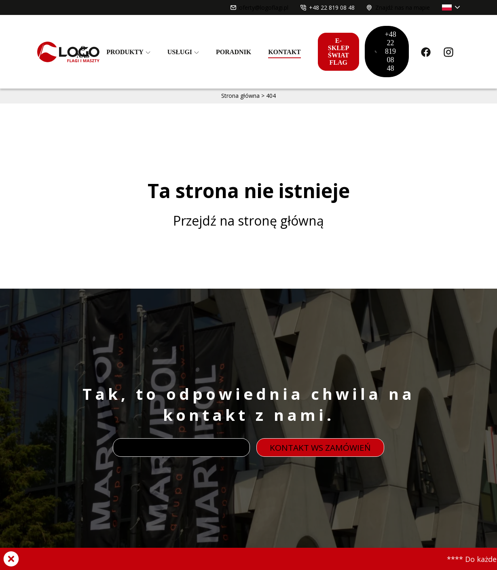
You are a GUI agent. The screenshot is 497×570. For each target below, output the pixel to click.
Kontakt (284, 52)
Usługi (183, 52)
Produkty (128, 52)
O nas (82, 52)
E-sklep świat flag (338, 51)
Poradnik (233, 52)
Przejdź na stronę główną (248, 220)
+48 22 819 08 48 (385, 51)
